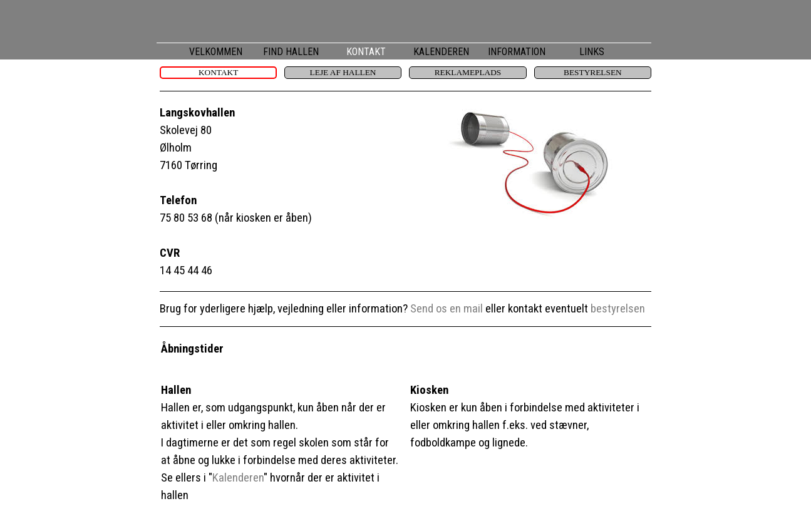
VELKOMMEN (215, 52)
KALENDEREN (441, 52)
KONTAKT (366, 52)
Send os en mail (446, 309)
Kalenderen (238, 478)
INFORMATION (516, 52)
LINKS (591, 52)
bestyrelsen (618, 309)
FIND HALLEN (291, 52)
